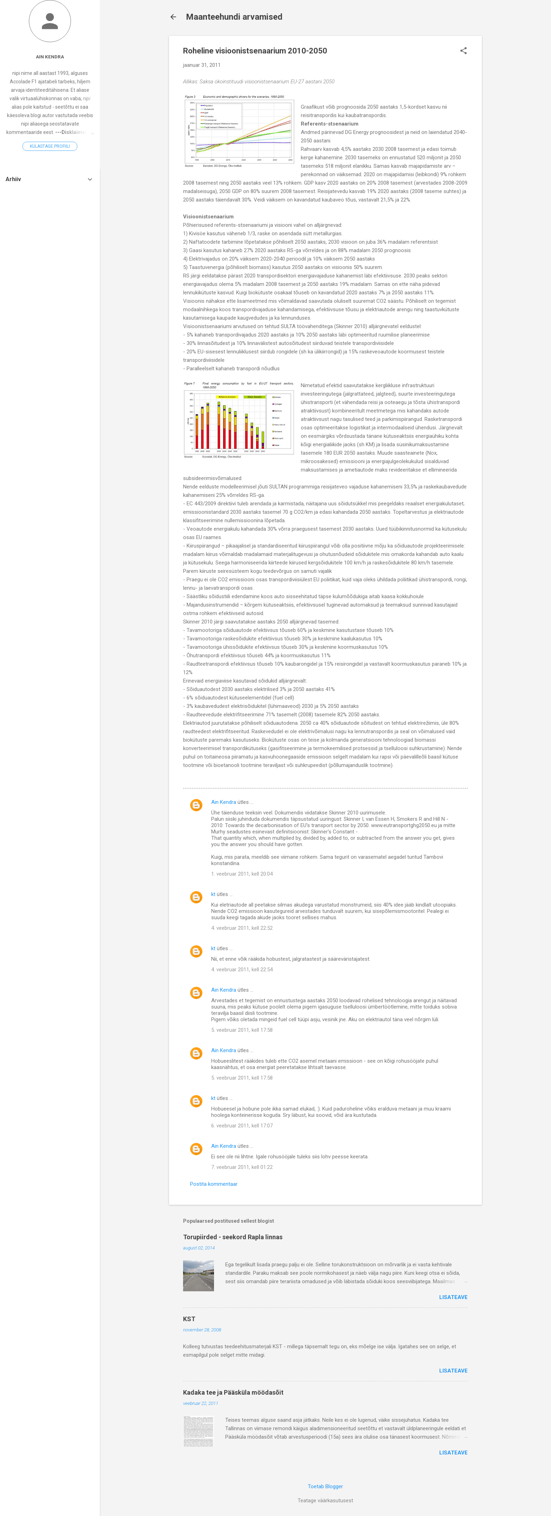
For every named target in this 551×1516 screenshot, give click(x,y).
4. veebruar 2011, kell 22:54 (242, 969)
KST (189, 1319)
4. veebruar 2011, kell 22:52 (242, 928)
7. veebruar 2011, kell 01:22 (242, 1167)
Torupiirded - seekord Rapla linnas (233, 1237)
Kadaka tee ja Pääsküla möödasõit (233, 1392)
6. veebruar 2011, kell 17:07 (242, 1125)
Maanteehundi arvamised (234, 17)
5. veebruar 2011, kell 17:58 (242, 1030)
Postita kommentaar (214, 1184)
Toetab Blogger (325, 1486)
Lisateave (453, 1297)
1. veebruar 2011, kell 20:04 (242, 874)
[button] (463, 51)
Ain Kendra (223, 802)
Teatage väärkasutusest (325, 1500)
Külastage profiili (50, 146)
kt (213, 894)
